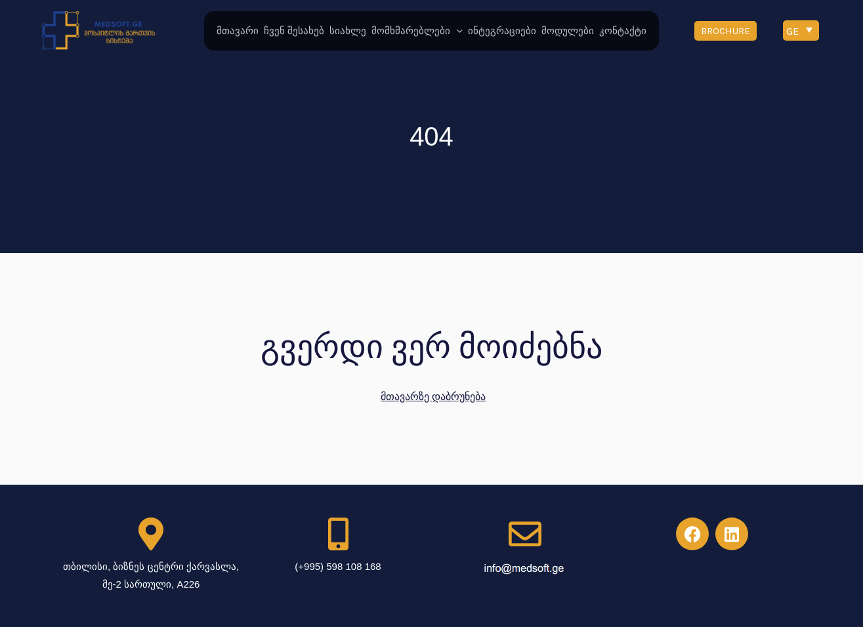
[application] (456, 31)
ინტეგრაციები (502, 31)
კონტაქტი (622, 31)
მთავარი (238, 31)
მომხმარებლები (417, 31)
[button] (725, 31)
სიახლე (347, 31)
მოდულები (567, 31)
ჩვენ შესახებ (294, 31)
